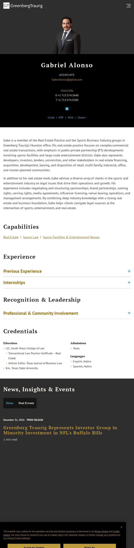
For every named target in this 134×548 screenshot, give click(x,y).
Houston (67, 90)
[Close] (121, 531)
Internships (14, 283)
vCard (51, 117)
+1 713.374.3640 (68, 95)
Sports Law (30, 237)
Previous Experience (22, 272)
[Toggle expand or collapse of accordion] (129, 272)
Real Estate (11, 237)
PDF (61, 117)
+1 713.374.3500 (68, 100)
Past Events (26, 403)
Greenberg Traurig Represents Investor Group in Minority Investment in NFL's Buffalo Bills (60, 432)
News (9, 403)
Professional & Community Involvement (40, 314)
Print (70, 117)
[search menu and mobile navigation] (129, 5)
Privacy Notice (101, 535)
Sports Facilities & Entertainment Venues (71, 237)
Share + (82, 117)
